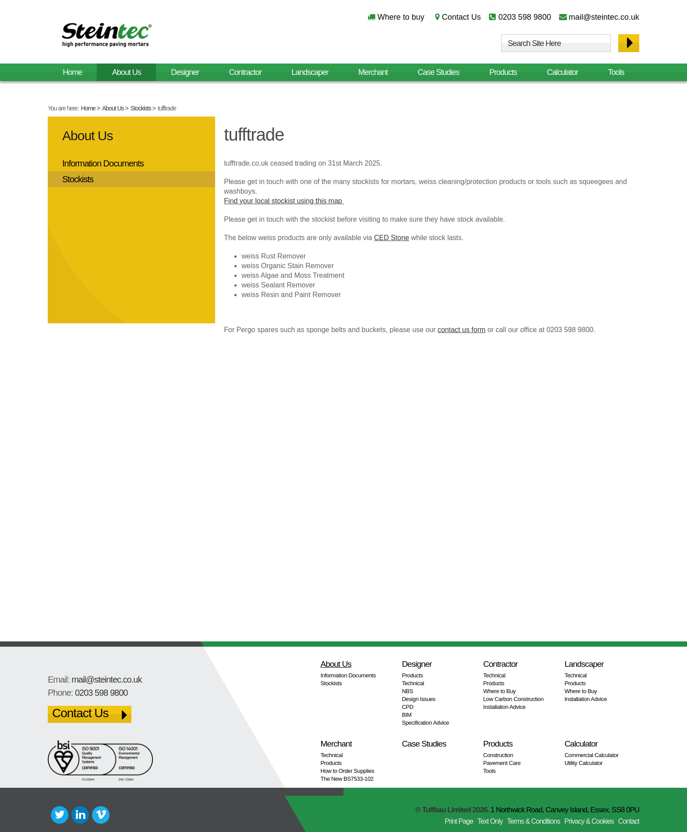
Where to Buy (499, 691)
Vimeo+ (101, 815)
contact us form (461, 329)
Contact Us (461, 17)
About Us (113, 108)
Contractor (245, 72)
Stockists (141, 108)
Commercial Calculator (591, 755)
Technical (413, 683)
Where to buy (400, 17)
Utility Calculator (583, 763)
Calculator (562, 72)
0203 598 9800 (525, 17)
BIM (406, 715)
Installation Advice (504, 707)
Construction (498, 755)
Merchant (373, 72)
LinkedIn (80, 815)
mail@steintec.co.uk (604, 17)
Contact (628, 821)
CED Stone (391, 237)
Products (503, 72)
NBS (407, 691)
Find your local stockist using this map (284, 201)
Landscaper (309, 72)
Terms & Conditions (533, 821)
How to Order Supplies (348, 771)
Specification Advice (425, 723)
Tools (616, 72)
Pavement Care (502, 763)
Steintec (107, 36)
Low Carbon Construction (513, 699)
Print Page (459, 821)
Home (88, 108)
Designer (185, 72)
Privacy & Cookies (589, 821)
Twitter (59, 815)
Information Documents (103, 163)
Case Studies (438, 72)
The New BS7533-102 (347, 779)
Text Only (490, 821)
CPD (407, 707)
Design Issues (419, 699)
